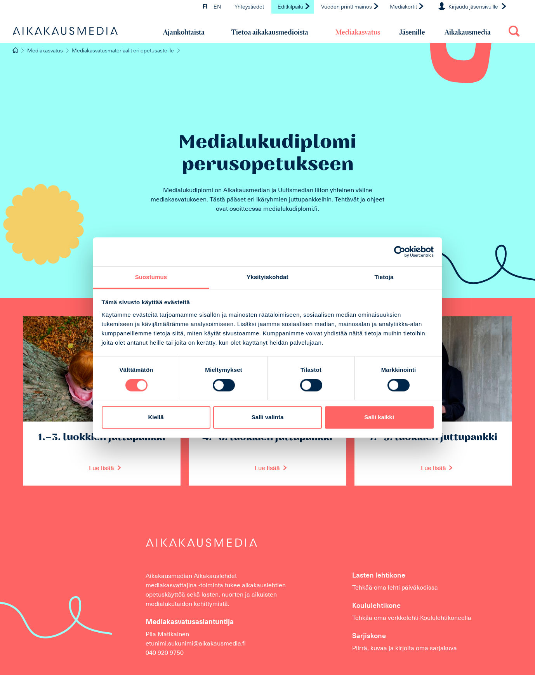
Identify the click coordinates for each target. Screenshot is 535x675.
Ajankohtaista (184, 32)
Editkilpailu (294, 7)
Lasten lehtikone (378, 576)
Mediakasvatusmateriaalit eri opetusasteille (123, 51)
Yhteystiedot (249, 7)
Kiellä (155, 417)
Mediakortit (407, 7)
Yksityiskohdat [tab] (267, 277)
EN (217, 7)
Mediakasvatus (357, 32)
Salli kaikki (379, 417)
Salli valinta (268, 417)
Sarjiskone (369, 636)
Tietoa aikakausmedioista (269, 32)
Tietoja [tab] (384, 277)
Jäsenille (412, 32)
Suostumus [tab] (151, 277)
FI (205, 7)
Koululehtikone (376, 606)
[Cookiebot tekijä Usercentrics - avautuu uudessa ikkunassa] (400, 251)
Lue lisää (101, 468)
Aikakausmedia (468, 32)
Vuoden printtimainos (350, 7)
